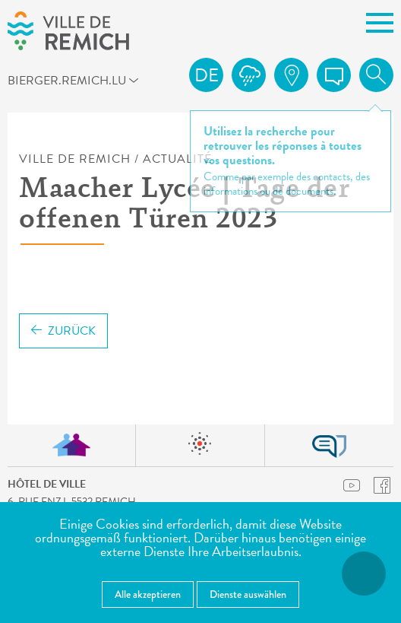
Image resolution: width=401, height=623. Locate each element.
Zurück (63, 331)
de (206, 75)
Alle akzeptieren (148, 594)
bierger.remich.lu (27, 80)
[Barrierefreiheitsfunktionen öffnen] (364, 573)
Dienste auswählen (248, 594)
